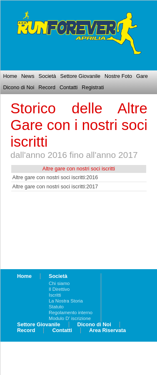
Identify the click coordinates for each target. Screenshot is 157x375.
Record (46, 87)
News (28, 76)
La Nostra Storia (66, 300)
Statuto (56, 306)
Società (47, 76)
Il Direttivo (59, 289)
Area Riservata (107, 330)
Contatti (68, 87)
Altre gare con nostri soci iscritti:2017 (55, 187)
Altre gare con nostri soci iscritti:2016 (55, 177)
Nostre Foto (118, 76)
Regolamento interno (70, 312)
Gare (142, 76)
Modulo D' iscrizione (70, 318)
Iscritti (55, 295)
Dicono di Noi (18, 87)
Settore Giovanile (80, 76)
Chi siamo (59, 283)
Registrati (93, 87)
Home (10, 76)
